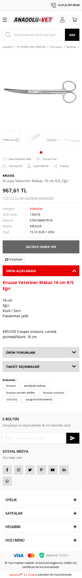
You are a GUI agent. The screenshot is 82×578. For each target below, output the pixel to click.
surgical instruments (39, 399)
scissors (11, 399)
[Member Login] (62, 20)
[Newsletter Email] (41, 438)
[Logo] (33, 20)
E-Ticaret (31, 575)
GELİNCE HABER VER (41, 247)
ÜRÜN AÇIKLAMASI (21, 271)
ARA (72, 35)
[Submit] (72, 438)
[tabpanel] (11, 140)
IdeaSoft (16, 575)
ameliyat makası (35, 386)
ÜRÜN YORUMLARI (20, 352)
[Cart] (74, 20)
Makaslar (36, 208)
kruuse (11, 386)
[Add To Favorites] (17, 159)
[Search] (41, 35)
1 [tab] (41, 152)
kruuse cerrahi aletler (20, 393)
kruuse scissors (53, 393)
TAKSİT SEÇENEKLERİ (22, 366)
